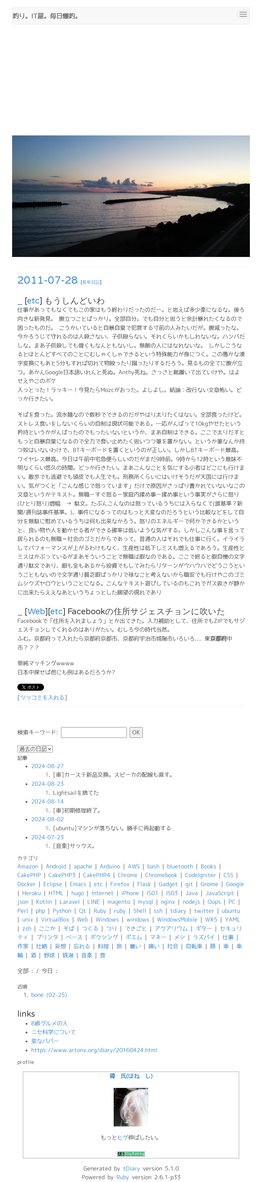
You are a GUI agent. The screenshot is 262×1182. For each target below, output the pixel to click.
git (189, 884)
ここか (47, 928)
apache (83, 866)
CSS (228, 875)
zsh (26, 928)
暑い (135, 946)
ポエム (133, 937)
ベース (74, 937)
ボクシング (104, 937)
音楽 (86, 955)
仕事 (228, 937)
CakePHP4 (96, 875)
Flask (144, 884)
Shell (139, 911)
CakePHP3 (62, 875)
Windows (107, 919)
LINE (93, 902)
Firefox (120, 884)
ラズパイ (204, 937)
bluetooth (180, 866)
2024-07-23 (47, 837)
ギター (203, 928)
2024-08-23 (47, 783)
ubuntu (231, 911)
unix (27, 919)
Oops (214, 902)
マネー (158, 937)
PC (231, 902)
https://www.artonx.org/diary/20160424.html (94, 1050)
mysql (145, 902)
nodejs (191, 902)
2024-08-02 (47, 819)
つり (111, 928)
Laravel (70, 902)
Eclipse (52, 884)
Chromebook (161, 875)
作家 (22, 946)
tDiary (131, 1168)
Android (56, 866)
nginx (168, 902)
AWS (134, 866)
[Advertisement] (131, 83)
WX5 (211, 919)
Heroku (31, 893)
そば (68, 928)
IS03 (172, 893)
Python (62, 911)
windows (137, 919)
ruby (120, 911)
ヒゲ (122, 1137)
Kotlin (44, 902)
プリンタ (47, 937)
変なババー (45, 1041)
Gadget (168, 884)
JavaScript (220, 893)
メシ (179, 937)
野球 (49, 955)
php (40, 911)
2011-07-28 (47, 280)
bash (153, 866)
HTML (56, 893)
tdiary (178, 911)
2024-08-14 (47, 801)
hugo (77, 893)
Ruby (100, 911)
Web (36, 612)
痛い (153, 946)
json (22, 902)
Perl (22, 911)
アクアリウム (171, 928)
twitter (204, 911)
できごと (136, 928)
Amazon (27, 866)
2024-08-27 (47, 766)
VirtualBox (55, 919)
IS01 (152, 893)
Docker (26, 884)
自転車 (194, 946)
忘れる (81, 946)
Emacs (78, 884)
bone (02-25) (49, 995)
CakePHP (29, 875)
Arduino (110, 866)
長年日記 (91, 282)
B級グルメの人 (49, 1023)
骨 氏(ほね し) (131, 1076)
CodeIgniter (200, 875)
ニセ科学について (53, 1032)
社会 (172, 946)
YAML (233, 919)
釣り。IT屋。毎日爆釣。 (46, 15)
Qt (82, 911)
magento (118, 902)
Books (208, 866)
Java (191, 893)
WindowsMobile (177, 919)
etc (33, 301)
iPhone (130, 893)
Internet (102, 893)
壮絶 (41, 946)
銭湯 (67, 955)
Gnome (209, 884)
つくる (90, 928)
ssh (158, 911)
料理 (103, 946)
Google (235, 884)
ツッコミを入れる (42, 697)
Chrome (128, 875)
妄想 (60, 946)
